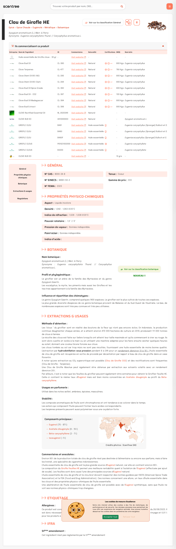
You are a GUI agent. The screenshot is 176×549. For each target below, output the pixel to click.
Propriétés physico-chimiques (22, 176)
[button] (110, 517)
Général (22, 168)
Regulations (22, 198)
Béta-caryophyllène (59, 434)
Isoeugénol (54, 438)
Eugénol (82, 377)
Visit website (78, 57)
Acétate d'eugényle (136, 377)
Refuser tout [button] (129, 517)
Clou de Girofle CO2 (116, 361)
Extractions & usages (22, 191)
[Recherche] (87, 6)
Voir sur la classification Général (103, 23)
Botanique (22, 183)
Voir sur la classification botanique (139, 269)
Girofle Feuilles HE (70, 468)
